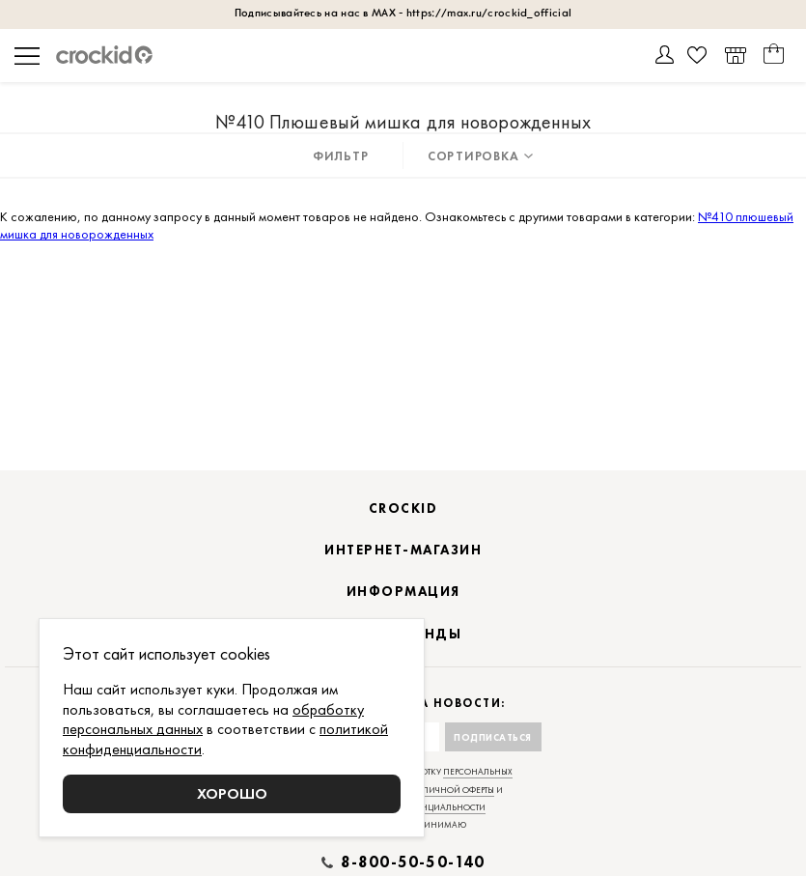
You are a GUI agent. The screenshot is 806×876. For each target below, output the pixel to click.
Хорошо (232, 793)
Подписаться (493, 737)
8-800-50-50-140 (413, 862)
